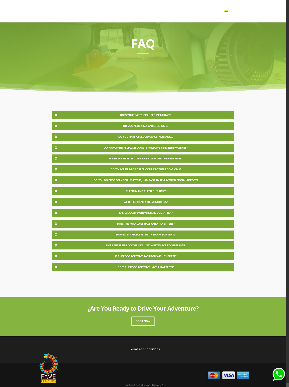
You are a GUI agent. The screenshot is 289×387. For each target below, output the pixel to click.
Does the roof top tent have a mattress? (114, 267)
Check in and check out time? (110, 191)
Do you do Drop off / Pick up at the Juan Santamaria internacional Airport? (126, 180)
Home (135, 11)
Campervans (153, 11)
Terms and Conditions (144, 349)
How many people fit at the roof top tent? (114, 234)
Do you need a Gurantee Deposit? (111, 126)
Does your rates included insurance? (112, 115)
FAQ (198, 11)
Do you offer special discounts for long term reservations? (121, 147)
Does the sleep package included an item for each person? (119, 245)
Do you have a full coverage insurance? (113, 136)
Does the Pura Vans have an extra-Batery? (114, 223)
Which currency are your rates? (111, 202)
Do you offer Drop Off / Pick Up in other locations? (117, 169)
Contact (213, 11)
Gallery (172, 11)
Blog (186, 11)
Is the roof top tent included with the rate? (115, 256)
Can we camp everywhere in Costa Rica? (113, 212)
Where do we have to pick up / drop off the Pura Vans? (118, 158)
